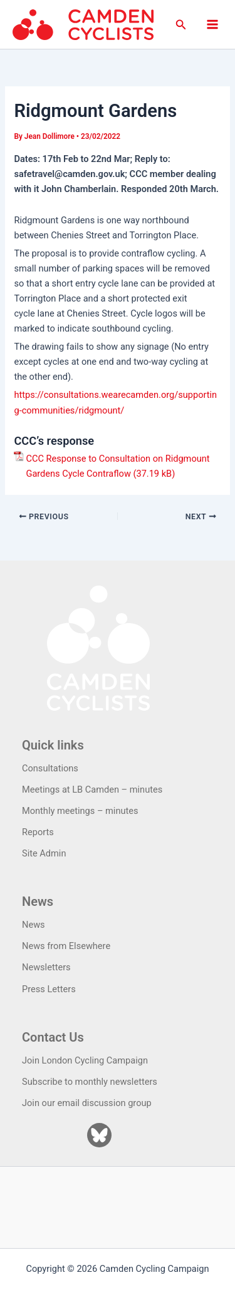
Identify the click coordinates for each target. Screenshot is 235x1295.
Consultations (50, 768)
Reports (38, 832)
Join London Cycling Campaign (85, 1060)
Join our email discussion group (87, 1103)
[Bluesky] (99, 1135)
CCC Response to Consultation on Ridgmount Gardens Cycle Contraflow (117, 466)
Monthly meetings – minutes (80, 810)
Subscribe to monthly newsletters (89, 1081)
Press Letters (49, 989)
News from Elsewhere (66, 946)
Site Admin (44, 853)
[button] (181, 25)
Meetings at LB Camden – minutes (92, 789)
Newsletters (46, 967)
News (33, 924)
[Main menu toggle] (212, 24)
